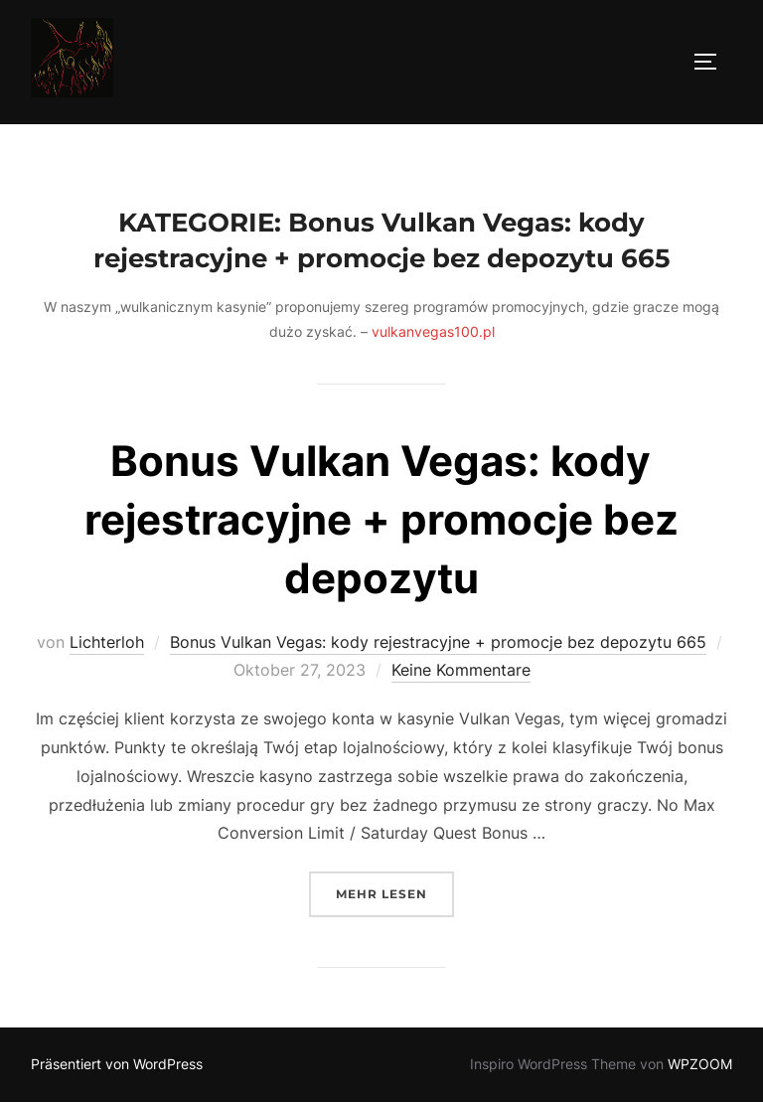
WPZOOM (700, 1063)
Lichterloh (107, 642)
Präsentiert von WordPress (117, 1063)
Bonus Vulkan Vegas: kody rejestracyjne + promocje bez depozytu (381, 519)
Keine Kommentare (461, 670)
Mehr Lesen (395, 891)
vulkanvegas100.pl (433, 331)
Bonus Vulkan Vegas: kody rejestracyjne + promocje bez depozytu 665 (438, 642)
